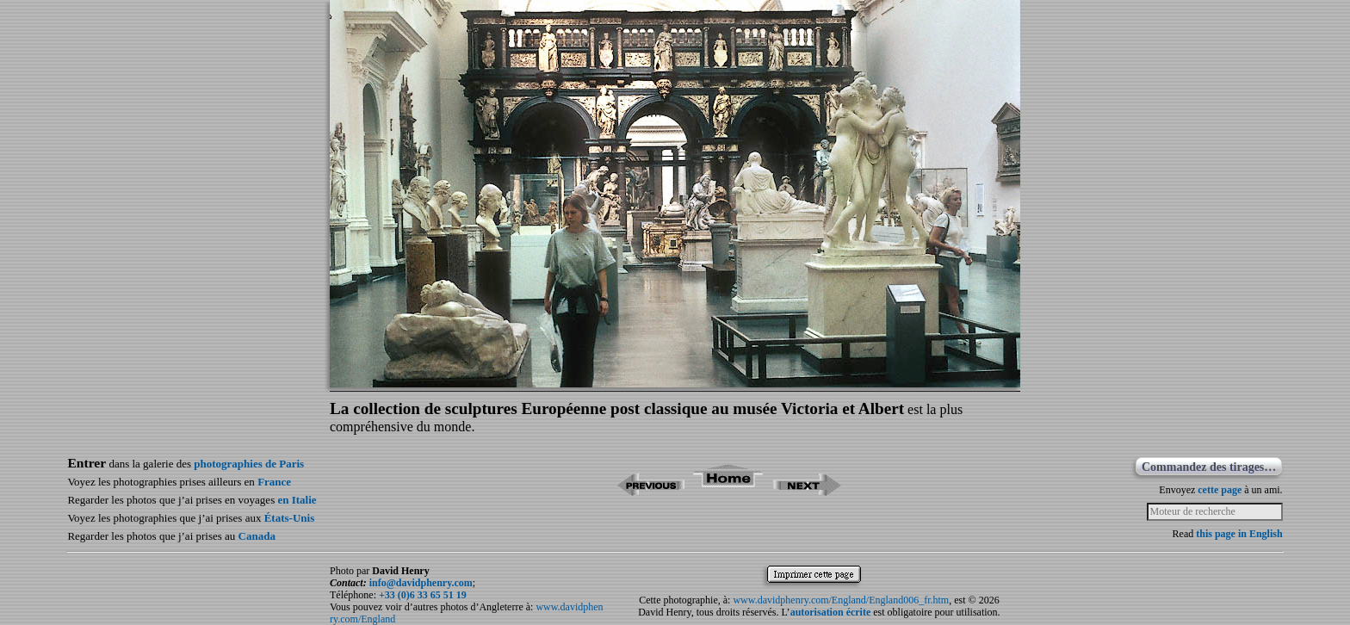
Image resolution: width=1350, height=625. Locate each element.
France (274, 481)
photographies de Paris (249, 463)
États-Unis (289, 517)
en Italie (296, 499)
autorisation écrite (830, 612)
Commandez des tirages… (1209, 467)
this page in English (1239, 534)
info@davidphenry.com (421, 583)
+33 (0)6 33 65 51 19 (423, 595)
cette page (1220, 490)
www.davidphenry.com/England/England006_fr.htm (841, 600)
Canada (257, 535)
